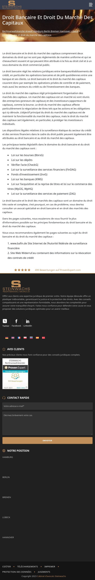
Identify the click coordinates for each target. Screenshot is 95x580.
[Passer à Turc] (43, 337)
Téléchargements (27, 566)
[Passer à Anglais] (13, 337)
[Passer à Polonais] (25, 337)
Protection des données (16, 572)
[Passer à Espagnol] (37, 337)
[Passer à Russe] (31, 337)
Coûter (6, 566)
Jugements (44, 572)
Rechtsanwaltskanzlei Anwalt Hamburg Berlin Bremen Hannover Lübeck (40, 31)
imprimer (49, 566)
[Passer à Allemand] (7, 337)
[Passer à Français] (19, 337)
